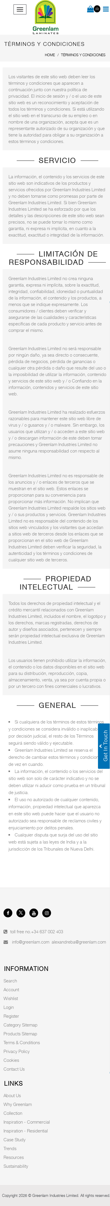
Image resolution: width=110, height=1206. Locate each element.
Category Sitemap (21, 1024)
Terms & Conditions (22, 1042)
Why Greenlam (18, 1104)
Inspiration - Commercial (27, 1122)
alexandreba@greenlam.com (79, 941)
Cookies (11, 1060)
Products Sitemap (20, 1033)
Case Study (15, 1139)
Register (11, 1016)
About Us (12, 1095)
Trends (10, 1148)
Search (10, 980)
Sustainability (16, 1166)
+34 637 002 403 (47, 931)
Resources (14, 1157)
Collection (13, 1113)
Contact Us (14, 1069)
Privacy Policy (17, 1051)
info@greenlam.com (30, 941)
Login (9, 1007)
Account (11, 989)
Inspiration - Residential (26, 1130)
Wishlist (11, 998)
